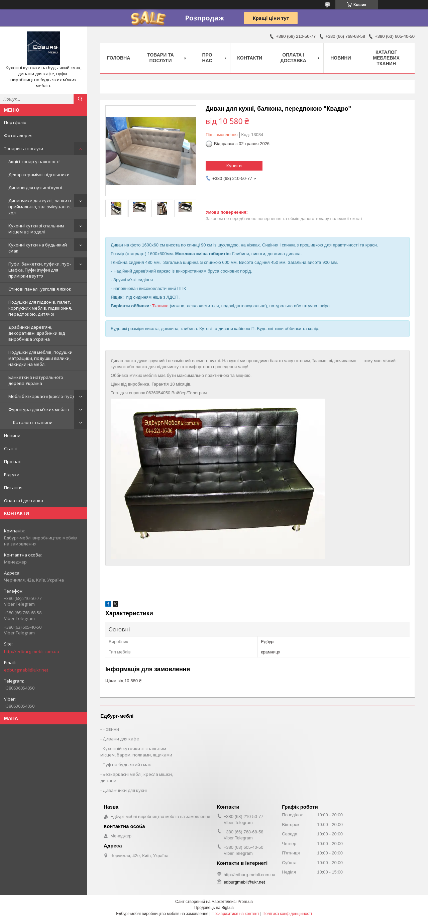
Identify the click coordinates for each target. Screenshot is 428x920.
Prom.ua (245, 901)
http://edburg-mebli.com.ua (31, 651)
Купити (234, 166)
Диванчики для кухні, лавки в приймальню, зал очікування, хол (40, 207)
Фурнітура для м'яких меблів (38, 409)
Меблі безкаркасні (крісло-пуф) (41, 396)
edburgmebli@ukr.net (26, 670)
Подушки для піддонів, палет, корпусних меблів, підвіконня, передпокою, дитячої (40, 308)
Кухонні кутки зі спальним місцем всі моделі (36, 229)
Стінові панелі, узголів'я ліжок (39, 289)
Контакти (249, 58)
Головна (118, 58)
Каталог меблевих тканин (386, 57)
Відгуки (11, 475)
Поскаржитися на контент (235, 913)
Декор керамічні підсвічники (39, 175)
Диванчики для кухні (125, 790)
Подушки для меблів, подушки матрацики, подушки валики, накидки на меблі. (40, 358)
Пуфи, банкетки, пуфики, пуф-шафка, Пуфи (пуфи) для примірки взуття (39, 270)
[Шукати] (80, 99)
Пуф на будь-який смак (127, 764)
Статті (10, 448)
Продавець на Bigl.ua (214, 907)
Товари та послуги (23, 148)
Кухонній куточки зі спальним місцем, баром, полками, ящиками (136, 751)
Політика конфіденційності (287, 913)
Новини (12, 435)
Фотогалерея (18, 135)
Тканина (160, 305)
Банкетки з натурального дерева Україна (35, 380)
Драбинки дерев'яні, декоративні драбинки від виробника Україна (36, 333)
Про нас (12, 461)
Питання (13, 488)
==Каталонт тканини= (31, 422)
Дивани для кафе (121, 739)
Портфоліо (15, 122)
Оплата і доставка (23, 501)
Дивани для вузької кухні (35, 188)
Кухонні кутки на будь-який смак (37, 248)
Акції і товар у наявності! (34, 162)
